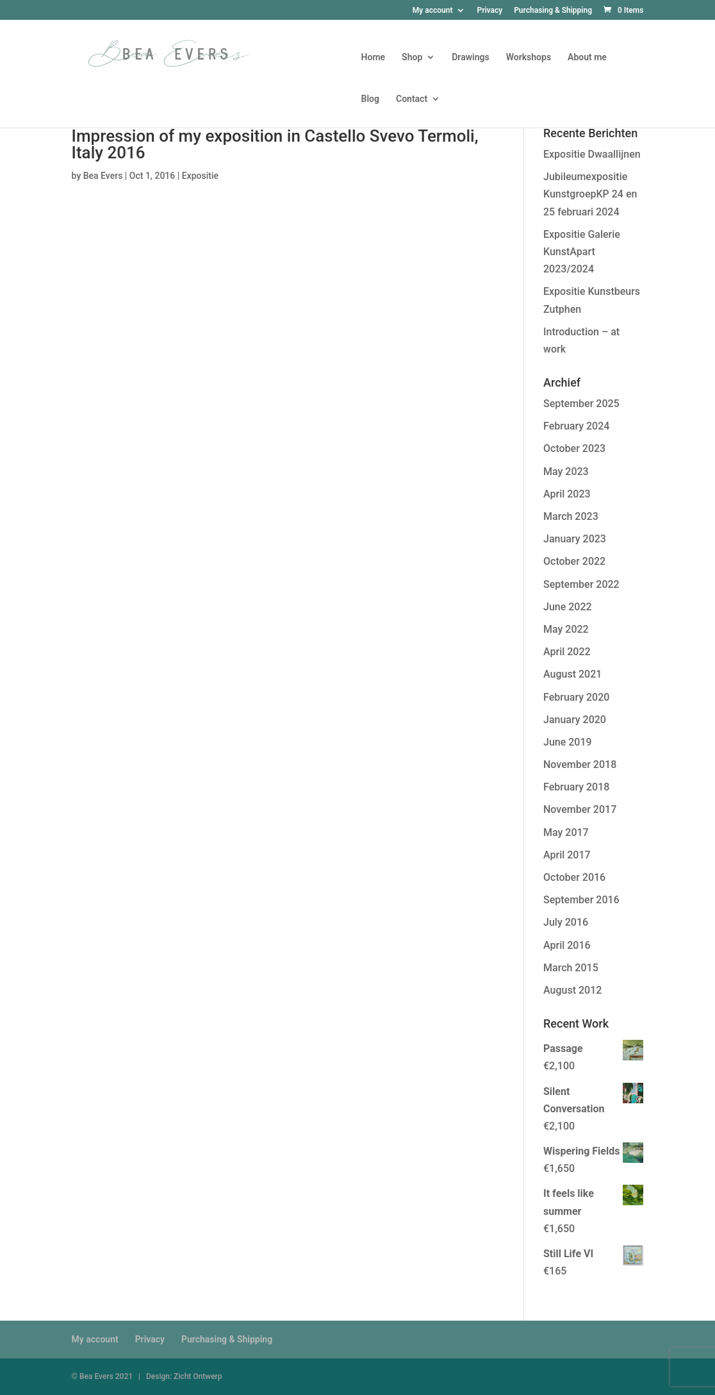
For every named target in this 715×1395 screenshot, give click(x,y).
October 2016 (574, 877)
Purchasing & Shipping (553, 10)
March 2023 (570, 516)
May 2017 (566, 832)
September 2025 (581, 403)
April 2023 (567, 494)
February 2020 (576, 697)
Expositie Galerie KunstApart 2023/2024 (581, 251)
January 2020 (574, 720)
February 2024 (576, 426)
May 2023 (566, 471)
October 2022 (574, 561)
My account (433, 10)
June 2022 (567, 607)
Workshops (528, 57)
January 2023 (574, 539)
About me (587, 57)
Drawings (470, 57)
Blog (370, 99)
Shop (412, 57)
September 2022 (581, 584)
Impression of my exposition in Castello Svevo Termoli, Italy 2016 (275, 144)
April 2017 (567, 855)
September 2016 (581, 900)
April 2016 (567, 945)
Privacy (489, 10)
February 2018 (576, 787)
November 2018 (579, 764)
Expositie (200, 176)
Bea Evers (103, 176)
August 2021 (572, 674)
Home (373, 57)
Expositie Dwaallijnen (592, 154)
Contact (411, 99)
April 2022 (567, 652)
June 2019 (567, 742)
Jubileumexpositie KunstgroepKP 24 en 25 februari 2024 (590, 194)
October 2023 (574, 448)
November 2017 (579, 809)
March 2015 (570, 968)
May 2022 (566, 629)
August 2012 (572, 990)
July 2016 (565, 922)
